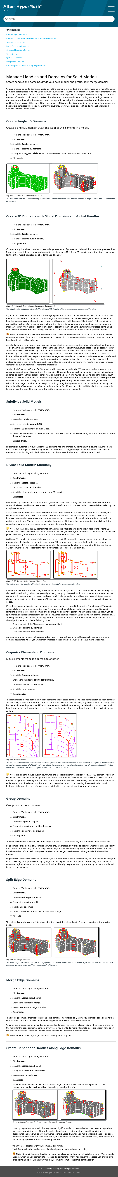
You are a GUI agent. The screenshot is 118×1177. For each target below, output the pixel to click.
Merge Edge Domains (15, 61)
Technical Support (74, 1172)
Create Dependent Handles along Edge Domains (25, 65)
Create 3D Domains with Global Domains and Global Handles (31, 38)
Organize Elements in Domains (18, 50)
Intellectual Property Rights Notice (51, 1172)
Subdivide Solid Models (15, 42)
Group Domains (12, 54)
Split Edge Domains (14, 58)
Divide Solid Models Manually (18, 46)
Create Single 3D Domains (16, 34)
